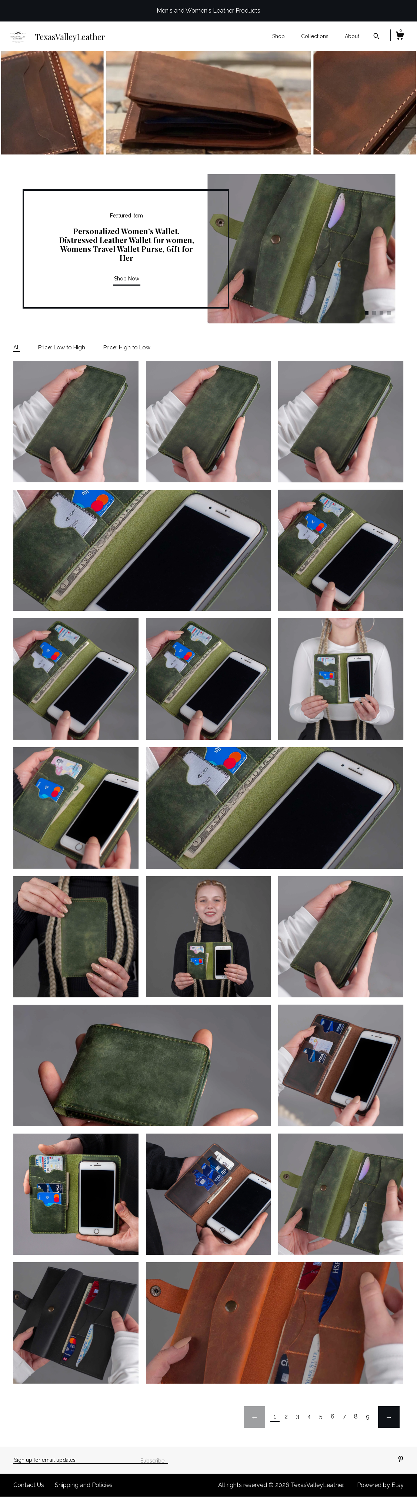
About (352, 36)
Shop (278, 36)
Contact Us (28, 1484)
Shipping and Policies (84, 1484)
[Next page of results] (389, 1417)
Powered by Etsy (380, 1484)
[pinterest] (401, 1459)
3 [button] (381, 313)
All (16, 347)
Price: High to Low (126, 347)
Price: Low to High (61, 347)
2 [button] (374, 313)
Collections (314, 36)
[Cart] (400, 36)
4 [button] (389, 313)
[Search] (376, 37)
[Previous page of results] (254, 1417)
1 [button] (366, 313)
